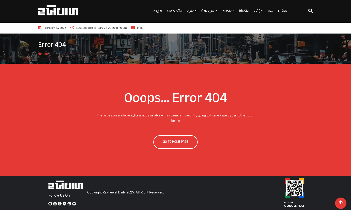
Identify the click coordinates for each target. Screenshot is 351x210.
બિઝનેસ (244, 11)
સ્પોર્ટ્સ (258, 11)
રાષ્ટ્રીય (157, 11)
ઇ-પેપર (282, 11)
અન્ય (270, 11)
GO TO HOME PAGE (175, 142)
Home (44, 54)
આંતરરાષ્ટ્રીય (174, 11)
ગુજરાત (192, 11)
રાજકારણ (228, 11)
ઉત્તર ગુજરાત (209, 11)
